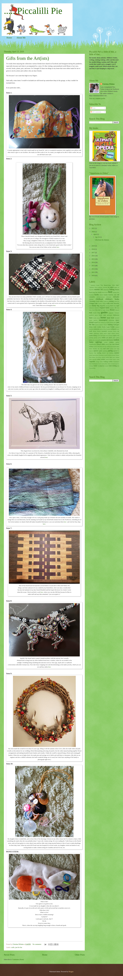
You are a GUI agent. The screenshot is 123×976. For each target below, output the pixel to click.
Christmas (92, 301)
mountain (104, 331)
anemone (105, 287)
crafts (13, 947)
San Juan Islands (114, 344)
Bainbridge (106, 289)
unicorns (94, 359)
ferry (90, 310)
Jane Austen (101, 322)
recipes (105, 342)
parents (96, 337)
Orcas (107, 335)
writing (114, 366)
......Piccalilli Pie (33, 11)
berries (103, 292)
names (101, 333)
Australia (91, 289)
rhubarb (99, 344)
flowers (117, 310)
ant (108, 287)
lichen (91, 327)
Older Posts (80, 955)
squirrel (115, 351)
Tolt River (98, 357)
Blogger (70, 971)
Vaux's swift (116, 359)
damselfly (116, 303)
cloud (97, 301)
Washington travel (96, 363)
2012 (93, 269)
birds (118, 292)
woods (106, 366)
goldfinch (91, 315)
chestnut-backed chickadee (104, 297)
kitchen (97, 324)
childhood (99, 299)
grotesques (109, 315)
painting (91, 337)
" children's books (94, 285)
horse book (110, 318)
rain (107, 340)
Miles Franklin (106, 329)
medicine (91, 329)
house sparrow (93, 320)
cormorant (116, 301)
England (102, 308)
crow (111, 303)
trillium (117, 357)
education (91, 307)
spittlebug (105, 351)
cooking (111, 301)
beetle (99, 292)
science (91, 346)
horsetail (117, 318)
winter (95, 366)
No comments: (37, 944)
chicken (91, 299)
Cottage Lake (93, 303)
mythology (96, 333)
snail (104, 348)
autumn (97, 289)
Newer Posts (9, 955)
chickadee (116, 297)
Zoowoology (92, 368)
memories (96, 329)
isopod (96, 322)
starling (99, 353)
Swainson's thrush (103, 355)
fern (118, 307)
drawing (108, 305)
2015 (93, 259)
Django (94, 305)
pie (107, 337)
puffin (99, 340)
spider (100, 351)
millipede (113, 329)
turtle (90, 359)
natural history (115, 333)
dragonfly (102, 305)
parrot (99, 337)
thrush (113, 355)
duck (111, 305)
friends (95, 312)
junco (114, 322)
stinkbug (111, 353)
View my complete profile (97, 98)
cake (115, 295)
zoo (118, 366)
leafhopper (116, 324)
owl (118, 335)
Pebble (104, 337)
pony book (95, 340)
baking (111, 289)
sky (98, 348)
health (94, 318)
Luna (112, 327)
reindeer (111, 342)
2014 (93, 262)
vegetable (92, 361)
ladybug (110, 324)
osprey (115, 335)
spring (110, 351)
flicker (107, 310)
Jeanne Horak (109, 322)
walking (105, 361)
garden (104, 312)
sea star (104, 346)
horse (103, 317)
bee (97, 292)
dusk (114, 305)
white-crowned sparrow (113, 363)
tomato (103, 357)
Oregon (111, 335)
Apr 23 (97, 237)
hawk (91, 318)
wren (110, 366)
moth (90, 331)
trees (114, 357)
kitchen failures (103, 324)
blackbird (91, 294)
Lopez (108, 327)
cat (118, 295)
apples (115, 287)
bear (94, 292)
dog (98, 305)
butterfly (110, 295)
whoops (91, 366)
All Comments (96, 112)
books (97, 295)
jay (105, 322)
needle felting (93, 335)
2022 (93, 228)
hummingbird (103, 320)
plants (110, 337)
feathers (112, 307)
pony (90, 340)
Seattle (114, 346)
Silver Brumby (93, 348)
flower (112, 310)
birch (106, 292)
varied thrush (109, 359)
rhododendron (92, 344)
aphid (112, 287)
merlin (101, 329)
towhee (107, 357)
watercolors (104, 363)
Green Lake (102, 315)
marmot (117, 327)
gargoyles (111, 312)
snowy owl (113, 348)
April (95, 234)
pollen (117, 337)
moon (117, 329)
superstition (95, 355)
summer (116, 353)
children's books (112, 299)
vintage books (99, 361)
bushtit (106, 295)
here (58, 247)
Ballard (117, 289)
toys (111, 357)
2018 (93, 249)
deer (90, 305)
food (90, 313)
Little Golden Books (99, 327)
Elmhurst (97, 307)
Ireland (91, 322)
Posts (93, 108)
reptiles (117, 342)
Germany (117, 312)
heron (98, 318)
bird (110, 292)
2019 (93, 246)
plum (114, 337)
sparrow (96, 351)
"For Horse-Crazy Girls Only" (109, 285)
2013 (93, 266)
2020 (93, 232)
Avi (101, 289)
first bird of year (100, 310)
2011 (93, 272)
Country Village (102, 303)
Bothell (101, 294)
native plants (107, 333)
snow (107, 348)
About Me (21, 37)
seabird (108, 346)
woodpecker (101, 366)
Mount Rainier (97, 331)
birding (114, 292)
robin (103, 344)
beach (90, 292)
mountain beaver (112, 331)
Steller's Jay (105, 353)
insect (117, 320)
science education (98, 346)
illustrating (111, 320)
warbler (110, 361)
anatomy (100, 287)
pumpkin (103, 340)
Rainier (111, 340)
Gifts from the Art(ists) (27, 58)
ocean (98, 335)
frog (99, 313)
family (107, 308)
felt (116, 308)
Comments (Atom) (18, 959)
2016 (93, 256)
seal (111, 346)
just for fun (18, 947)
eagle (117, 305)
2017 (93, 252)
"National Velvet (93, 287)
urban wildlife (101, 359)
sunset (90, 355)
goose (96, 315)
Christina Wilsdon (108, 84)
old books (103, 335)
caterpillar (92, 297)
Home (9, 37)
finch (93, 310)
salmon (107, 344)
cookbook (105, 301)
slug (101, 348)
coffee (101, 301)
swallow (110, 355)
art (118, 287)
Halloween (116, 315)
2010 (93, 275)
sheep (117, 346)
